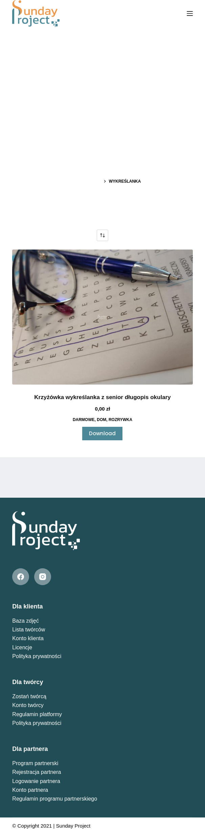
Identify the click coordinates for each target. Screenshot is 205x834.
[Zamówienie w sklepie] (102, 235)
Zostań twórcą (29, 696)
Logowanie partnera (36, 781)
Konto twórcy (27, 705)
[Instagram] (42, 576)
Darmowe (84, 419)
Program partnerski (35, 763)
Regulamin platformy (37, 714)
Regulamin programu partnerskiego (54, 799)
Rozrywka (120, 419)
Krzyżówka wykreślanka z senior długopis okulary (102, 397)
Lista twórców (28, 629)
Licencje (22, 647)
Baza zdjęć (25, 621)
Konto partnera (30, 790)
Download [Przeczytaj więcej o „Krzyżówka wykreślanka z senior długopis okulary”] (102, 433)
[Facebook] (20, 576)
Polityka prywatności (36, 656)
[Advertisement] (102, 77)
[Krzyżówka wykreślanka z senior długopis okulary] (102, 317)
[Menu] (190, 13)
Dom (101, 419)
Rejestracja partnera (36, 772)
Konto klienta (28, 638)
